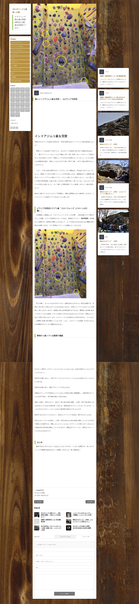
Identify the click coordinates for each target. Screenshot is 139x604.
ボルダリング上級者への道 (16, 133)
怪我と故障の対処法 (16, 81)
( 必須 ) (39, 555)
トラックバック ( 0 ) (65, 536)
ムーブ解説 (14, 65)
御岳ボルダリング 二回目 (108, 241)
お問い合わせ (14, 123)
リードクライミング (16, 69)
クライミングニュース (17, 50)
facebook (14, 128)
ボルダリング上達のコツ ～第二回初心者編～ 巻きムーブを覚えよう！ (51, 515)
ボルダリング (14, 61)
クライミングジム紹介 (17, 46)
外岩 (12, 73)
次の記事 (90, 501)
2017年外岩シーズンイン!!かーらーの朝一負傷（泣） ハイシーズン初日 (51, 528)
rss (11, 128)
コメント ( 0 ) (85, 536)
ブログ (13, 58)
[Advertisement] (64, 117)
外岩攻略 (13, 77)
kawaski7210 (40, 490)
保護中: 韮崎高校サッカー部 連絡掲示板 (113, 76)
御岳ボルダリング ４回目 (108, 144)
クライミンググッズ (16, 42)
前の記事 (39, 501)
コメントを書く (41, 492)
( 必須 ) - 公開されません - (45, 561)
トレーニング (14, 54)
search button (17, 128)
